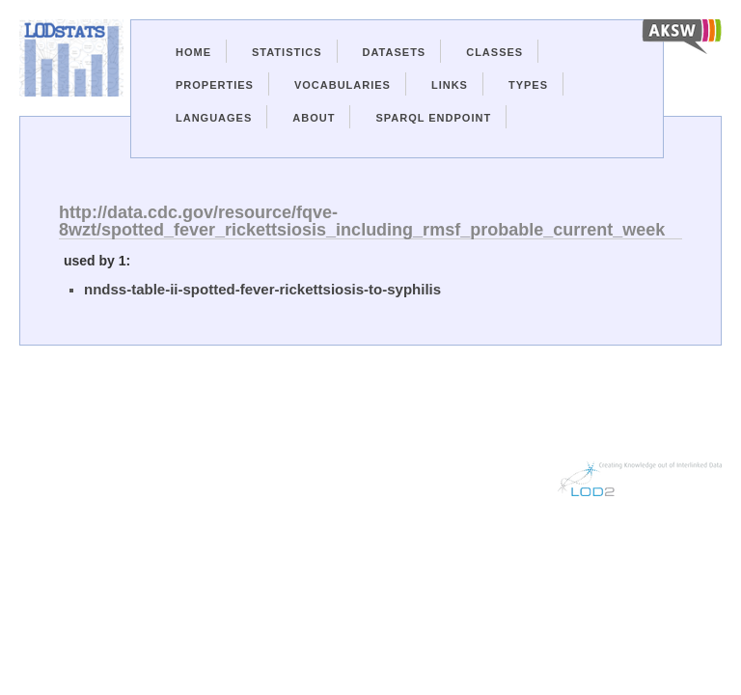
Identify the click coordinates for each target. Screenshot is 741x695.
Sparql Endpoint (433, 118)
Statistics (287, 52)
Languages (214, 118)
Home (193, 52)
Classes (494, 52)
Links (449, 85)
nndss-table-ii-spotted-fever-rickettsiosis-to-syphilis (262, 289)
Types (528, 85)
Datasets (394, 52)
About (313, 118)
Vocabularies (342, 85)
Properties (215, 85)
